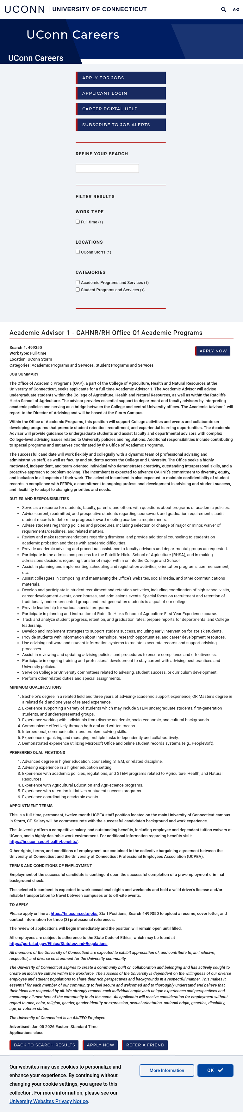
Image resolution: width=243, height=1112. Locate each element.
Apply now (213, 351)
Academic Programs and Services (115, 282)
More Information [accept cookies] (167, 1070)
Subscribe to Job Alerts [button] (116, 124)
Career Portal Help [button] (110, 108)
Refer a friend (145, 1045)
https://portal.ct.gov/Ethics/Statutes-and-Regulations (58, 943)
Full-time (92, 222)
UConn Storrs (96, 252)
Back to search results (44, 1045)
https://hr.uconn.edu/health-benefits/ (43, 841)
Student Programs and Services (113, 289)
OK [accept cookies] (215, 1070)
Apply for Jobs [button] (103, 77)
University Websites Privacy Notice (48, 1101)
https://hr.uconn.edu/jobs (74, 913)
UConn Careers (36, 58)
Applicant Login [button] (105, 93)
